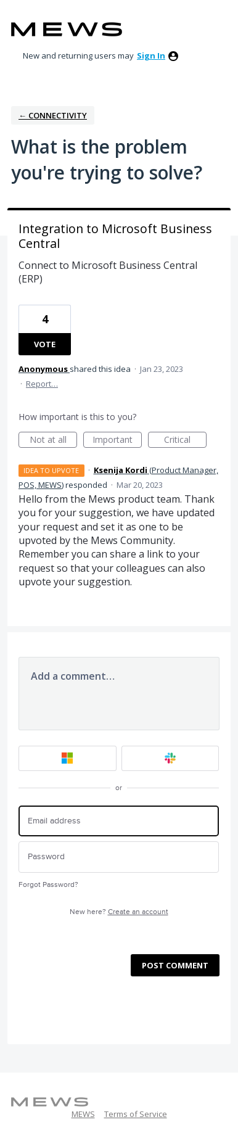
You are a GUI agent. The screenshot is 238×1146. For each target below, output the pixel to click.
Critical (185, 441)
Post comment (175, 965)
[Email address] (118, 821)
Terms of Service (135, 1113)
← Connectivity (52, 115)
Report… (42, 383)
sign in (151, 55)
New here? (119, 912)
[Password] (118, 857)
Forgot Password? (48, 884)
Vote (44, 344)
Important (117, 441)
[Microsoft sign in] (67, 758)
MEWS (83, 1113)
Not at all (54, 441)
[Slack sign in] (170, 758)
